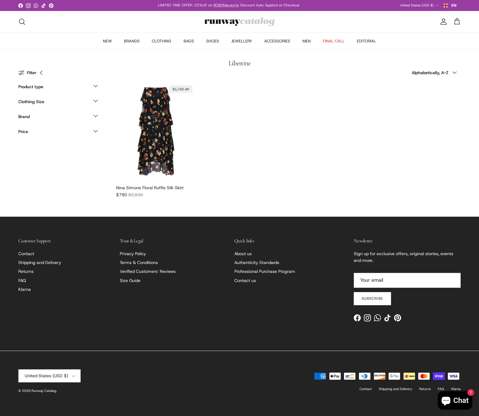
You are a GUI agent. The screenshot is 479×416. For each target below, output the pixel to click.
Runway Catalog (43, 391)
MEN (306, 41)
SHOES (212, 41)
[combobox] (450, 5)
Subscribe (372, 298)
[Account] (442, 21)
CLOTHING (161, 41)
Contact (26, 253)
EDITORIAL (366, 41)
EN (449, 5)
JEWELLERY (241, 41)
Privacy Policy (133, 253)
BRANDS (132, 41)
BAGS (189, 41)
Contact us (245, 280)
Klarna (24, 289)
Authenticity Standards (256, 262)
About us (243, 253)
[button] (58, 88)
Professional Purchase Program (264, 271)
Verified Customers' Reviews (148, 271)
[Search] (22, 21)
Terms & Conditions (139, 262)
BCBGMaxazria (226, 5)
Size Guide (130, 280)
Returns (26, 271)
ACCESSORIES (277, 41)
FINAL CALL (334, 41)
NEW (107, 41)
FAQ (22, 280)
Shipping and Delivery (39, 262)
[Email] (407, 280)
